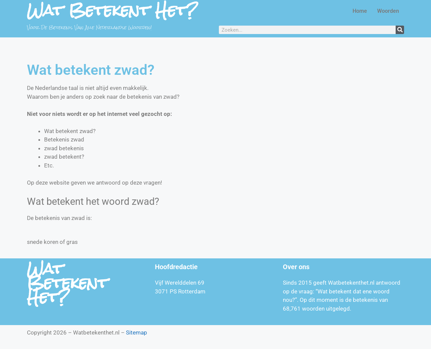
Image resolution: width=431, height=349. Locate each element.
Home (360, 11)
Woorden (388, 11)
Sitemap (136, 332)
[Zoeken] (400, 30)
